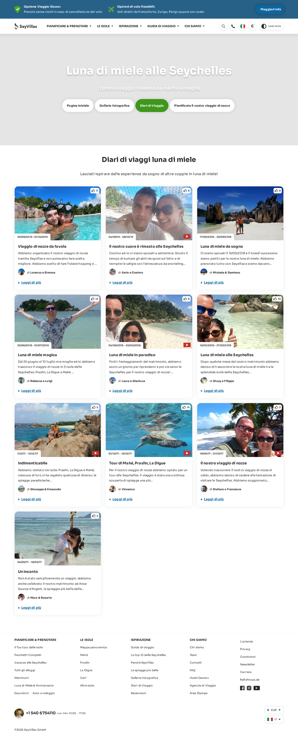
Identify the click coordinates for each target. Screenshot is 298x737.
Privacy (245, 649)
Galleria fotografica (114, 106)
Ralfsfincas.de (249, 679)
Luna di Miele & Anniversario (34, 685)
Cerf (83, 678)
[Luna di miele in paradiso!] (149, 346)
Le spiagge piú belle (144, 670)
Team (193, 655)
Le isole (103, 26)
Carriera (246, 672)
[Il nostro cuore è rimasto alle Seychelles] (149, 238)
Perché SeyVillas (142, 662)
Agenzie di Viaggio (203, 685)
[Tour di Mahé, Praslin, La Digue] (149, 455)
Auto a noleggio (44, 693)
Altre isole (87, 685)
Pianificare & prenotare (67, 26)
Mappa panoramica (93, 647)
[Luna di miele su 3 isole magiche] (58, 346)
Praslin (85, 662)
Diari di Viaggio (152, 106)
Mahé (84, 655)
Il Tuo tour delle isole (28, 647)
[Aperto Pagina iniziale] (25, 26)
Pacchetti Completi (28, 655)
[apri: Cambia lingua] (223, 26)
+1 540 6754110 (41, 713)
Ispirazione (128, 26)
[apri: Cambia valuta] (252, 26)
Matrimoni (21, 678)
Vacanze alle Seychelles (30, 662)
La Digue (86, 670)
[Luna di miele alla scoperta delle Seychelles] (240, 346)
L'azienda (246, 641)
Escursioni (21, 693)
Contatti (196, 662)
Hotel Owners (199, 678)
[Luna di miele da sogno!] (240, 238)
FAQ (192, 670)
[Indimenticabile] (58, 455)
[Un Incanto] (58, 563)
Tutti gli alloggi (24, 670)
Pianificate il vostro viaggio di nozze (202, 106)
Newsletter (247, 664)
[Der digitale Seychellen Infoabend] (149, 9)
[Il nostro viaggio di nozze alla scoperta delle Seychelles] (240, 455)
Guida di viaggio (161, 26)
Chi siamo (193, 26)
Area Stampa (199, 693)
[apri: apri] (233, 26)
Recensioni (138, 693)
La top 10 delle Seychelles (148, 655)
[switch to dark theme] (271, 26)
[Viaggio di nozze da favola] (58, 238)
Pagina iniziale (78, 106)
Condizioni (248, 656)
